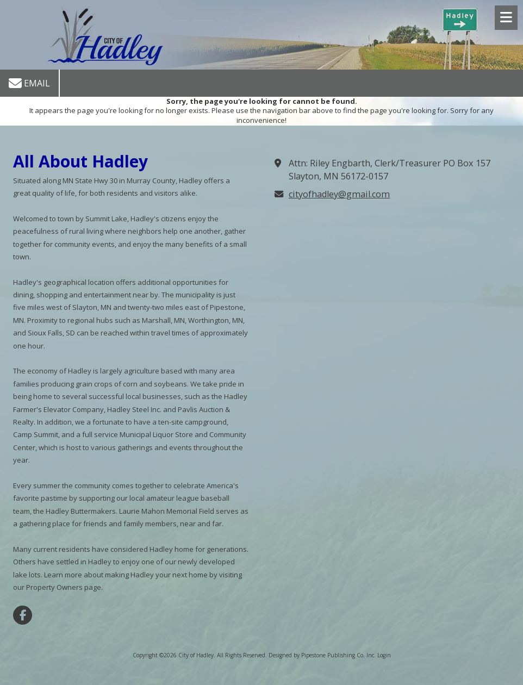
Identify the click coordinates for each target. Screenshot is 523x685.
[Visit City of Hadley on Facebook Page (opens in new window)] (22, 615)
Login (384, 655)
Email (29, 83)
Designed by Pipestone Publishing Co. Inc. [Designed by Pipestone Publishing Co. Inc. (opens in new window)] (322, 655)
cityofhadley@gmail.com (339, 194)
